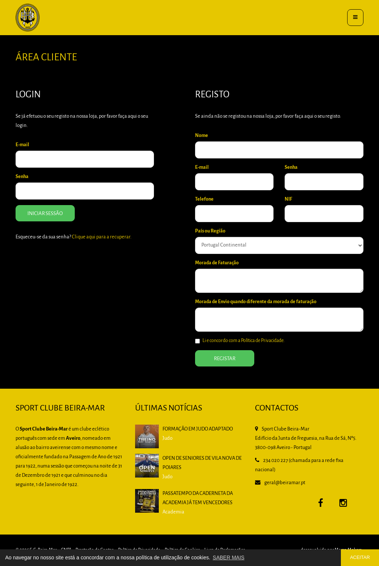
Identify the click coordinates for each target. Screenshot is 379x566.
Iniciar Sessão (45, 214)
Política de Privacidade (262, 341)
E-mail (22, 145)
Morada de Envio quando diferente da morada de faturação (255, 302)
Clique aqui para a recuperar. (101, 237)
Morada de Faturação (217, 263)
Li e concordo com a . (240, 341)
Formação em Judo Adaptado (197, 429)
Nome (201, 135)
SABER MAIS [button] (229, 557)
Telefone (204, 199)
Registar (224, 359)
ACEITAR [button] (360, 557)
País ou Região (210, 231)
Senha (22, 177)
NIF (288, 199)
